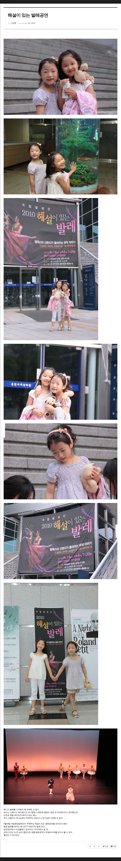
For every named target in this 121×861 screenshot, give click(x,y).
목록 (2, 430)
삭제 (113, 846)
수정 (105, 846)
